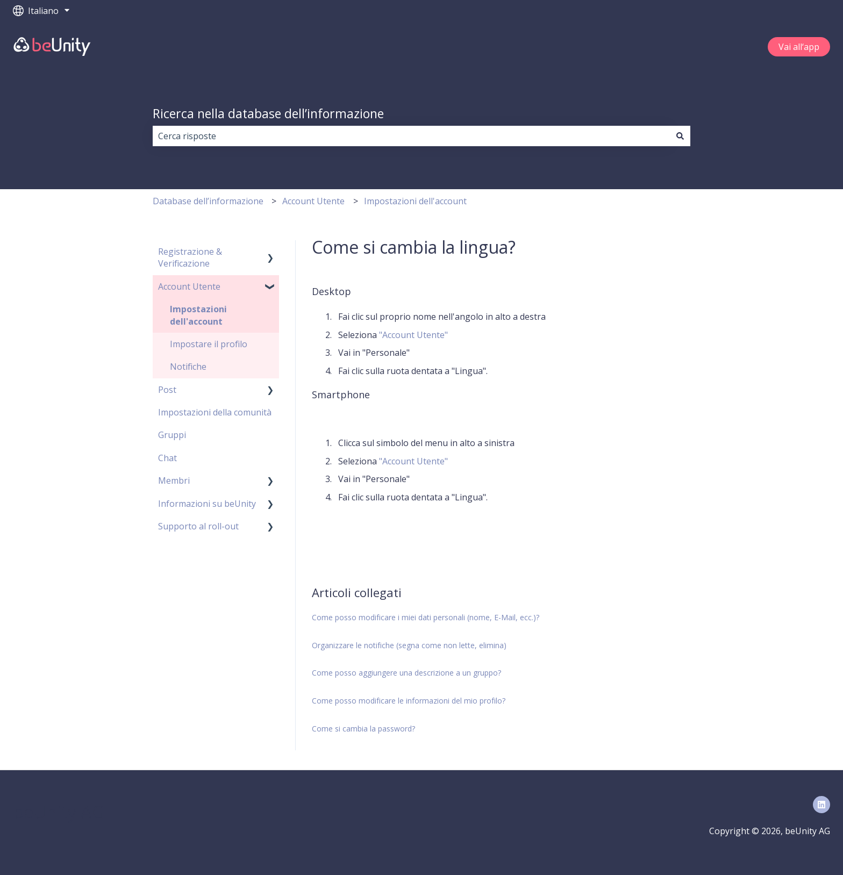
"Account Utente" (413, 335)
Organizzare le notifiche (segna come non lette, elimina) (409, 645)
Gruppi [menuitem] (172, 435)
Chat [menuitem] (167, 458)
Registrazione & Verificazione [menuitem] (190, 257)
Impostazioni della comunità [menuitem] (215, 412)
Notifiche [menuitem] (188, 366)
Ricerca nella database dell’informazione (268, 113)
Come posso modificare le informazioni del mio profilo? (408, 700)
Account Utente (313, 201)
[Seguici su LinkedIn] (821, 804)
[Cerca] (680, 136)
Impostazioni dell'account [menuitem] (198, 315)
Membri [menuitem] (174, 480)
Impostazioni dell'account (415, 201)
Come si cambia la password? (363, 728)
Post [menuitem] (167, 390)
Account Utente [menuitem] (189, 286)
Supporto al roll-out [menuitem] (198, 526)
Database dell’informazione (208, 201)
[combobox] (411, 136)
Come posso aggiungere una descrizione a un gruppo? (406, 673)
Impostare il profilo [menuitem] (208, 344)
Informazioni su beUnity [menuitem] (207, 504)
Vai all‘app (798, 47)
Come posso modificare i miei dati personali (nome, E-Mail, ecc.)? (425, 617)
